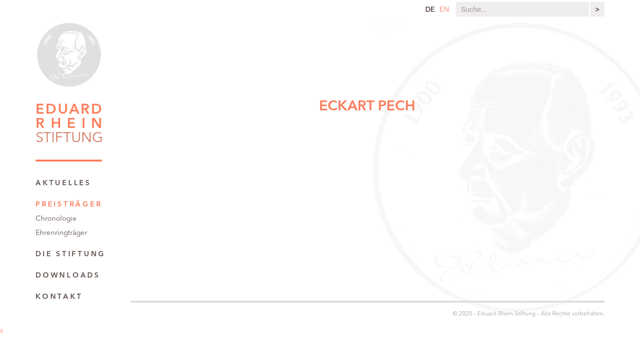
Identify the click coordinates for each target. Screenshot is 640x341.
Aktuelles (63, 183)
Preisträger (69, 204)
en (444, 10)
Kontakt (59, 297)
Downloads (68, 275)
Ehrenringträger (61, 233)
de (430, 10)
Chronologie (56, 219)
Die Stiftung (71, 254)
